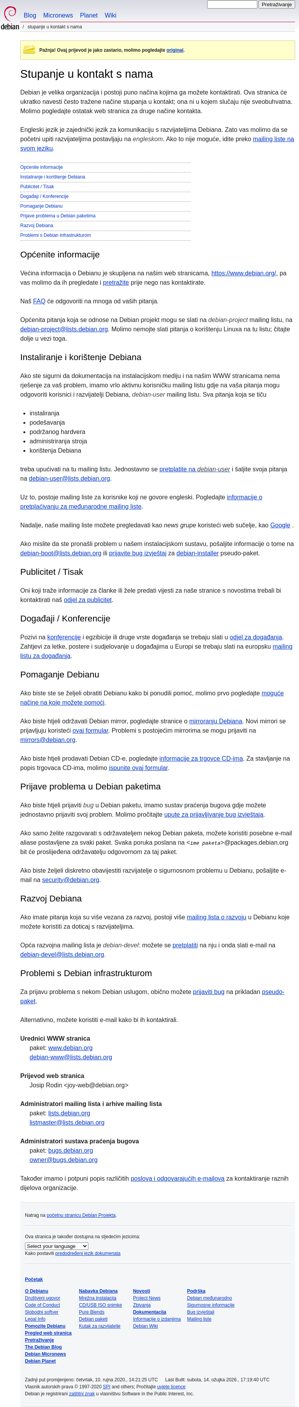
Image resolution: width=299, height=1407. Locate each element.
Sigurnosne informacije (210, 1305)
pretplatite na (195, 469)
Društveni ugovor (42, 1298)
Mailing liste (199, 1319)
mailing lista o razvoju (216, 917)
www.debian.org (70, 1048)
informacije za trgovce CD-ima (201, 758)
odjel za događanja (256, 637)
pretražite (116, 282)
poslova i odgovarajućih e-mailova (178, 1178)
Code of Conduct (42, 1305)
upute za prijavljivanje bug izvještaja (213, 814)
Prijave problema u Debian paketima (57, 216)
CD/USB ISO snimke (100, 1305)
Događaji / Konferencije (44, 196)
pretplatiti (185, 945)
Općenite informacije (41, 167)
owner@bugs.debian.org (64, 1160)
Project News (147, 1298)
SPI (106, 1387)
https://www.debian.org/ (243, 273)
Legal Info (35, 1319)
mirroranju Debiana (215, 721)
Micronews (58, 15)
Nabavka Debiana (98, 1291)
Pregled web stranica (48, 1333)
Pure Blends (91, 1312)
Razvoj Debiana (36, 225)
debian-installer (197, 553)
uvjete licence (171, 1387)
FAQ (39, 301)
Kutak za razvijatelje (100, 1326)
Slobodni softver (41, 1312)
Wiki (110, 15)
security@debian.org (70, 880)
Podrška (196, 1291)
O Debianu (36, 1291)
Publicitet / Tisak (37, 186)
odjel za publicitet (88, 600)
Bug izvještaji (200, 1312)
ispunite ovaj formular (138, 768)
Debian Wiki (145, 1326)
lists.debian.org (69, 1113)
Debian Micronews (45, 1354)
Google (280, 525)
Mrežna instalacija (97, 1298)
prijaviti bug (209, 992)
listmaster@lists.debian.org (67, 1122)
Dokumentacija (149, 1312)
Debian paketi (93, 1319)
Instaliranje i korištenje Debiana (52, 177)
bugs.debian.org (70, 1150)
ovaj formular (90, 730)
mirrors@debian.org (48, 740)
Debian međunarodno (209, 1298)
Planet (89, 15)
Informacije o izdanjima (157, 1319)
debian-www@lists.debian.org (71, 1057)
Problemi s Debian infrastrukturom (55, 235)
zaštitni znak (82, 1393)
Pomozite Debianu (45, 1326)
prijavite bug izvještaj (138, 553)
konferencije (64, 637)
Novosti (141, 1291)
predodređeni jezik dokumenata (87, 1253)
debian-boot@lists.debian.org (60, 553)
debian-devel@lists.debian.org (62, 954)
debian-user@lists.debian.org (69, 478)
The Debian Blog (43, 1347)
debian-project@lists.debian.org (64, 329)
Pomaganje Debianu (41, 206)
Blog (30, 15)
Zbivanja (142, 1305)
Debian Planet (40, 1361)
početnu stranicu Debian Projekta (81, 1215)
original (175, 50)
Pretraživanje (39, 1340)
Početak (34, 1279)
